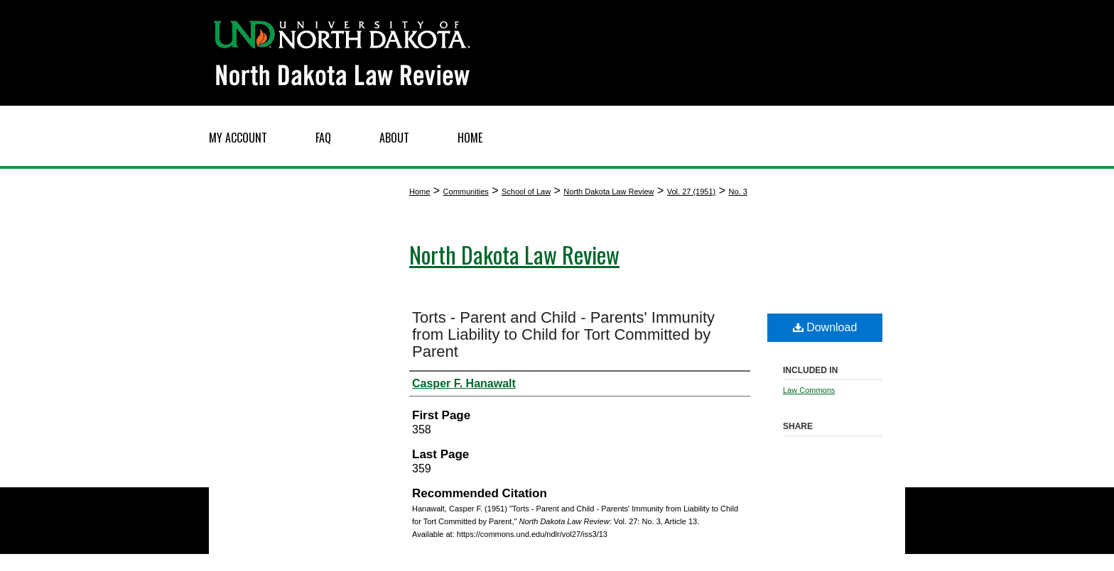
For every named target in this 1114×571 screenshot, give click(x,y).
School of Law (526, 191)
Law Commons (809, 390)
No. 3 (737, 191)
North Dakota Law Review (608, 191)
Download (825, 327)
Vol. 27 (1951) (691, 191)
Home (419, 191)
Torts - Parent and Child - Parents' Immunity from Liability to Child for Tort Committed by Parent (563, 334)
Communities (466, 191)
